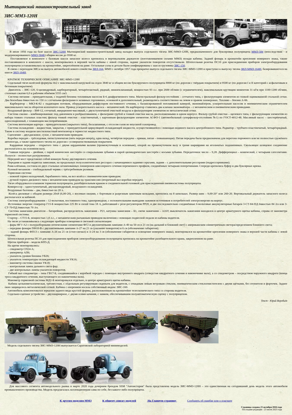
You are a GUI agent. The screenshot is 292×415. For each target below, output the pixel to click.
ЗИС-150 (179, 65)
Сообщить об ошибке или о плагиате (209, 400)
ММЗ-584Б (38, 55)
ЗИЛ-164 (98, 69)
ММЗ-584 (257, 51)
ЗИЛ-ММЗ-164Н (251, 69)
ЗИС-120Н (59, 51)
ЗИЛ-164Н (19, 72)
